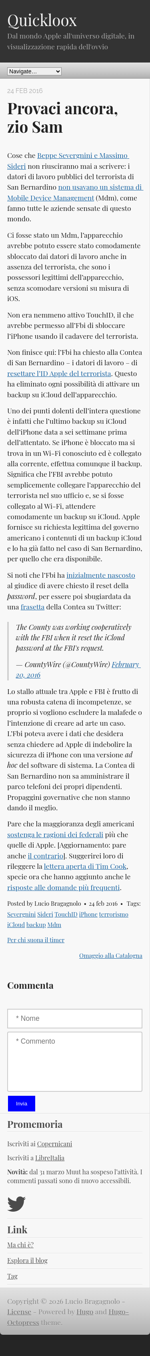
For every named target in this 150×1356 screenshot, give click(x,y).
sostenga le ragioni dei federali (55, 834)
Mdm (54, 925)
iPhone (88, 914)
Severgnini (21, 914)
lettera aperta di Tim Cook (85, 865)
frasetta (33, 606)
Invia (21, 1104)
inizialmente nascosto (100, 574)
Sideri (45, 914)
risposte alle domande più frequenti (63, 887)
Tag (12, 1276)
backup (36, 925)
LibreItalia (49, 1158)
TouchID (65, 914)
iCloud (16, 925)
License (19, 1311)
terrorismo (113, 914)
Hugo (84, 1311)
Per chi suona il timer (35, 940)
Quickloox (42, 19)
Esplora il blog (27, 1260)
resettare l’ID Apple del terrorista (59, 373)
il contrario (45, 855)
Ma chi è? (20, 1245)
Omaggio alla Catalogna (110, 955)
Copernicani (54, 1143)
